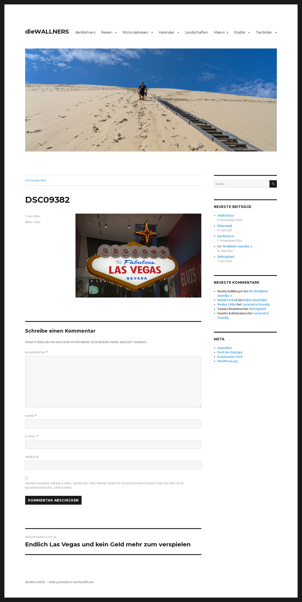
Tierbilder (264, 32)
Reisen (106, 32)
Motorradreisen (135, 32)
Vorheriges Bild (35, 180)
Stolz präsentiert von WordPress (71, 582)
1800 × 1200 (32, 222)
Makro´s (221, 32)
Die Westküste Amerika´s (234, 246)
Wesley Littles (227, 304)
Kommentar (36, 352)
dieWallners (85, 32)
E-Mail (31, 436)
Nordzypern (225, 236)
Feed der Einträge (229, 352)
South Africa (225, 215)
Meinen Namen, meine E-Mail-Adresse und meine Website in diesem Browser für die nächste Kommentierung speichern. (104, 485)
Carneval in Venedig (256, 304)
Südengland (225, 257)
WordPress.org (227, 361)
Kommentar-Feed (229, 357)
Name (31, 416)
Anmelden (224, 348)
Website (32, 456)
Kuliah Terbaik (227, 300)
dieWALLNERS (47, 31)
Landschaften (196, 32)
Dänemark (224, 226)
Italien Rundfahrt (255, 300)
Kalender (166, 32)
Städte (239, 32)
